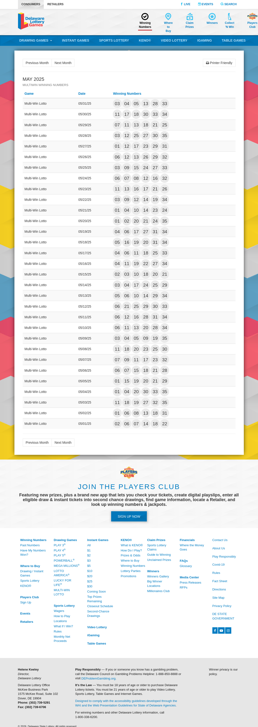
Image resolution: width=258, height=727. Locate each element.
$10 (89, 571)
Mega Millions (66, 566)
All (89, 545)
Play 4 (60, 550)
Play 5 (60, 555)
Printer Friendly (219, 63)
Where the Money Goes (192, 547)
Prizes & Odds (130, 555)
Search (228, 4)
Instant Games (75, 40)
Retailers (55, 4)
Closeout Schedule (100, 606)
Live (185, 4)
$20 (89, 576)
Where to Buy (130, 560)
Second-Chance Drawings (98, 614)
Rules (57, 631)
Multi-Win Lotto (62, 592)
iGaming (204, 40)
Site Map (218, 597)
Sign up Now (129, 516)
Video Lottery (174, 40)
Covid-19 (218, 564)
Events (205, 4)
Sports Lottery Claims (156, 547)
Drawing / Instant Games (32, 573)
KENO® (145, 40)
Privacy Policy (222, 606)
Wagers (59, 611)
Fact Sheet (219, 581)
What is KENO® (132, 545)
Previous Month (37, 63)
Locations (60, 621)
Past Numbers (30, 545)
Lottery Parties (130, 571)
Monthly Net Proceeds (62, 639)
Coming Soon (96, 591)
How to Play (62, 616)
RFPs (184, 587)
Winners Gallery (158, 576)
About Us (218, 548)
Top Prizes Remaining (94, 599)
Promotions (128, 576)
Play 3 (60, 545)
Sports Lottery (114, 40)
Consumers (31, 4)
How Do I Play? (131, 550)
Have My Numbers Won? (33, 553)
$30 (89, 586)
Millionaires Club (158, 591)
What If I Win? (63, 626)
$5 (89, 566)
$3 (89, 560)
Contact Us (219, 540)
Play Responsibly (224, 556)
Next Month (63, 63)
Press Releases (190, 582)
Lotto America (61, 573)
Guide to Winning (159, 554)
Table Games (234, 40)
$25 (89, 581)
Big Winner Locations (154, 584)
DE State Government (223, 616)
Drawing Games (35, 40)
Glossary (186, 566)
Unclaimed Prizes (159, 560)
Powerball (64, 560)
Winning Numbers (133, 566)
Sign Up (25, 602)
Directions (219, 589)
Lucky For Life (62, 583)
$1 (89, 550)
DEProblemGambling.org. (98, 678)
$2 (89, 555)
